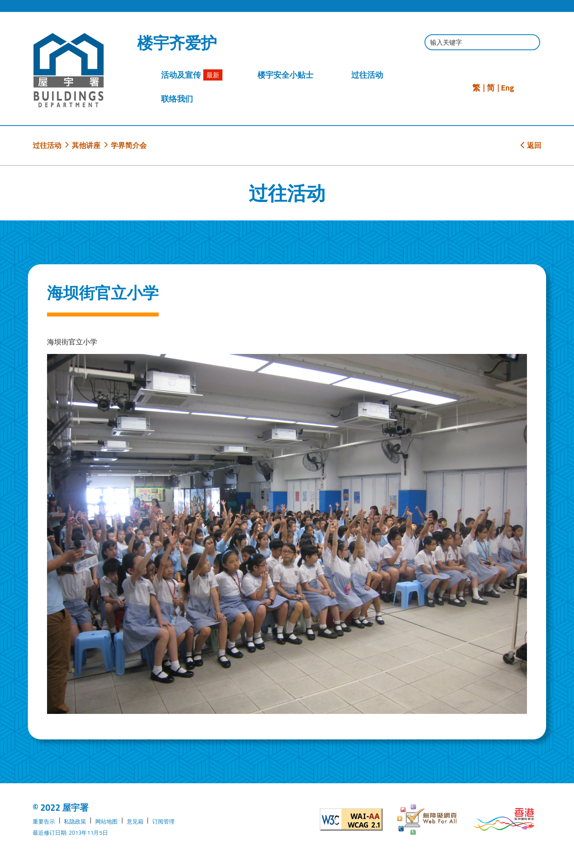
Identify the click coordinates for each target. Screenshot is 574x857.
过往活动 (47, 145)
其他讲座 (86, 145)
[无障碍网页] (427, 819)
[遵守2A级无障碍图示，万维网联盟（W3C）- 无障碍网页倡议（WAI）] (351, 819)
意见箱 (135, 821)
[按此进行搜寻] (530, 43)
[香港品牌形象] (503, 819)
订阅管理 (163, 821)
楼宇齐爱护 (177, 43)
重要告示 (44, 821)
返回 (531, 145)
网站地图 (106, 821)
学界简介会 (129, 145)
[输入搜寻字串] (482, 42)
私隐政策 (75, 821)
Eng (507, 88)
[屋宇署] (68, 70)
